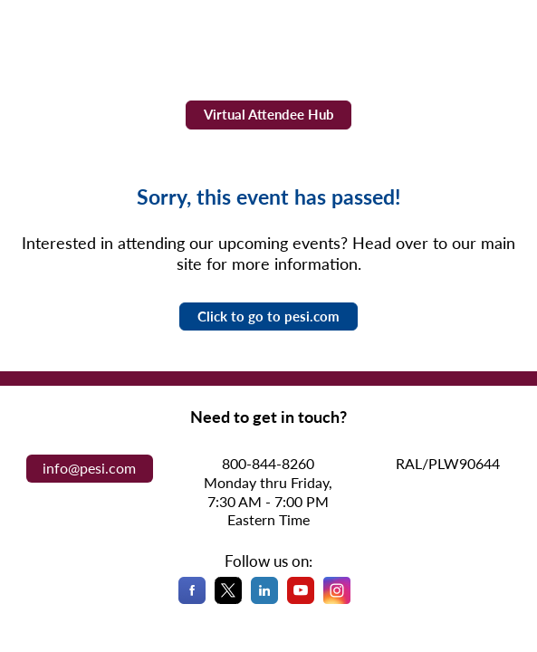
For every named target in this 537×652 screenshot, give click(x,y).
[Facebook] (192, 600)
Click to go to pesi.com (268, 316)
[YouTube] (300, 600)
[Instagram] (336, 600)
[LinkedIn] (264, 600)
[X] (228, 600)
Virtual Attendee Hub (269, 114)
